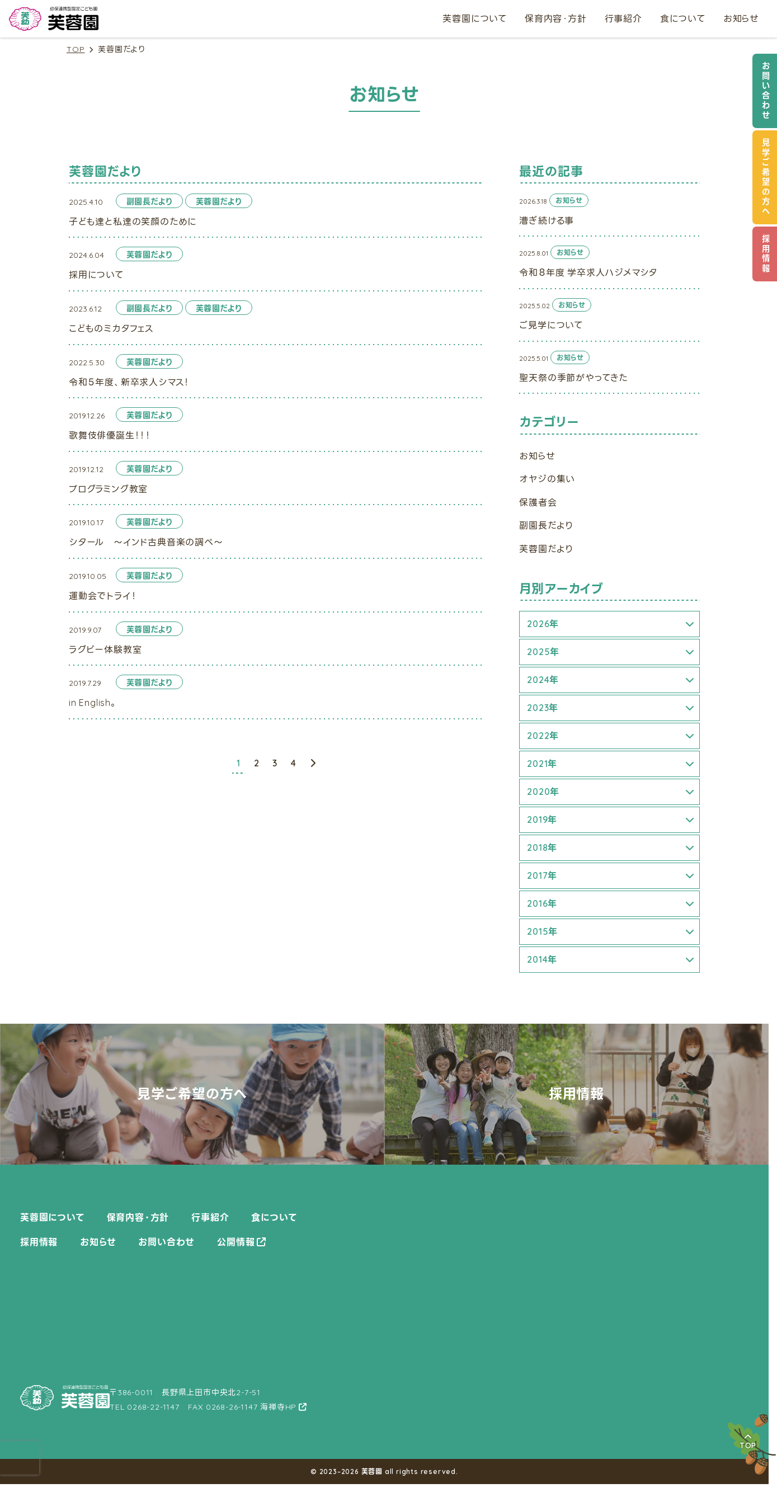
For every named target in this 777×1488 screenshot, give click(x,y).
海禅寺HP (278, 1407)
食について (682, 18)
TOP (75, 49)
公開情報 (236, 1241)
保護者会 (538, 502)
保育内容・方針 (556, 18)
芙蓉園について (474, 18)
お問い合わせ (766, 91)
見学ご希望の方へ (766, 177)
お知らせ (741, 18)
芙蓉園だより (546, 548)
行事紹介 (623, 18)
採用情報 (766, 254)
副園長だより (546, 525)
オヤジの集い (547, 478)
